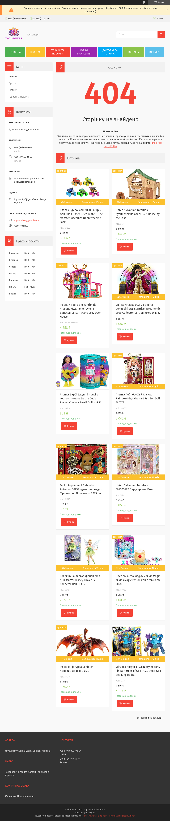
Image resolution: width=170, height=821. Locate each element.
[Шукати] (161, 34)
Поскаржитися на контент (95, 816)
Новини (13, 76)
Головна (15, 52)
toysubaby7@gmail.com (26, 220)
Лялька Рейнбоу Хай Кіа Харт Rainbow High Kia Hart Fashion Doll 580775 (138, 398)
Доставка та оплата (110, 52)
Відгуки (154, 52)
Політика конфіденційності (122, 816)
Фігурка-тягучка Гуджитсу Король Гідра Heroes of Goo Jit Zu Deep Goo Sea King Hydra (138, 670)
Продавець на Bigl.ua (85, 812)
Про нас (35, 52)
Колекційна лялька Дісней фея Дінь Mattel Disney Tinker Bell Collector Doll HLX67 (80, 580)
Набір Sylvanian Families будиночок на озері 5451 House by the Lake (138, 214)
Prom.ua (101, 809)
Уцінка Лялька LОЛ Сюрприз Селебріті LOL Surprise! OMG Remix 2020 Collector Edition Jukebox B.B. (138, 308)
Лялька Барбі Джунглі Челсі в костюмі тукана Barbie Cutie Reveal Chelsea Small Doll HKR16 (80, 398)
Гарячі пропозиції (84, 52)
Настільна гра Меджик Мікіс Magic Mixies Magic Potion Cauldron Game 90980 (138, 580)
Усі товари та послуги (149, 717)
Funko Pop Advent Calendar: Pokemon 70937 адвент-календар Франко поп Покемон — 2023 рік (81, 489)
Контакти (134, 52)
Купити (70, 250)
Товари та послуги (57, 52)
